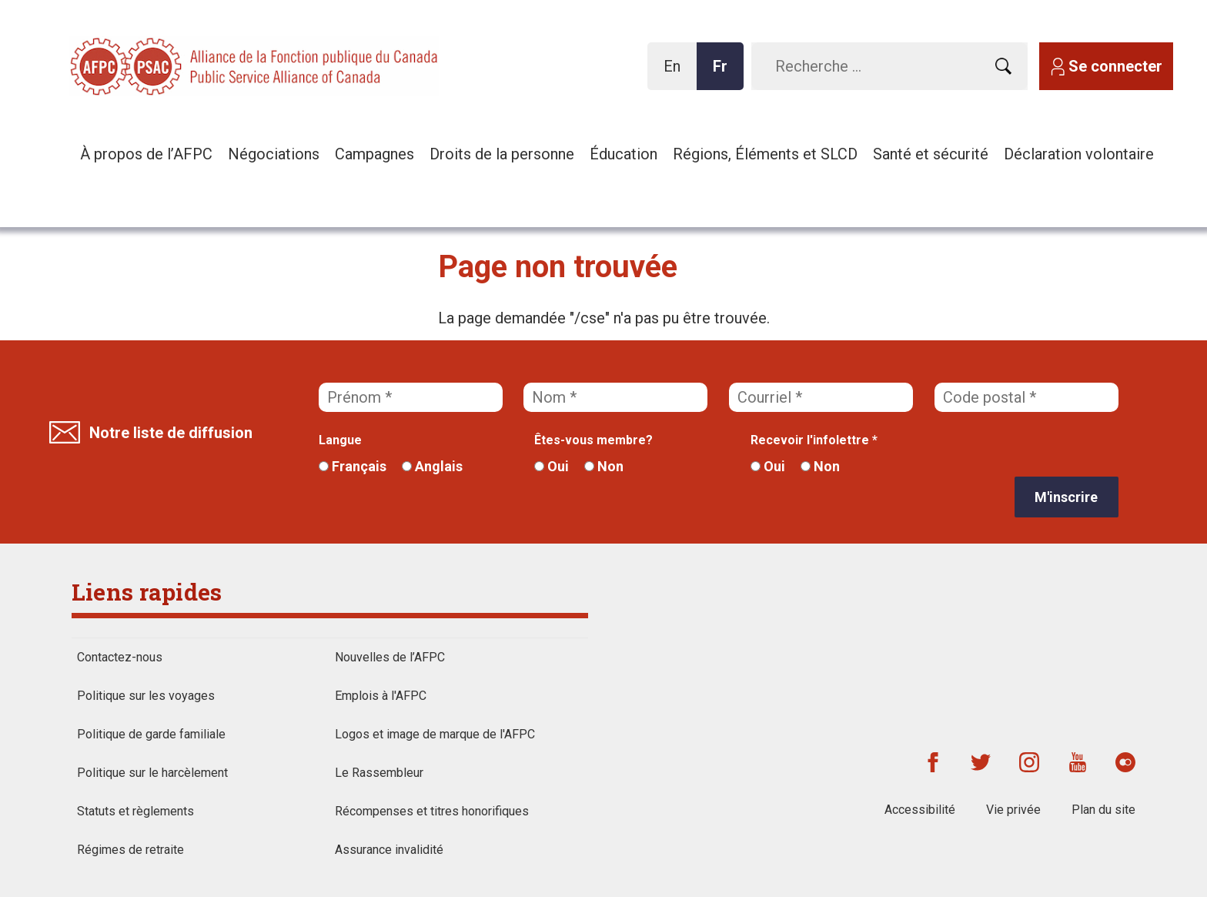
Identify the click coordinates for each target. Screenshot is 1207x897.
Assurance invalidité (389, 849)
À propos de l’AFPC (146, 154)
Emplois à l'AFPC (380, 695)
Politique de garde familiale (151, 734)
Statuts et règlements (135, 811)
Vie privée (1013, 809)
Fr (724, 73)
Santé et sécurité (930, 154)
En (676, 73)
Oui (551, 466)
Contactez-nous (119, 657)
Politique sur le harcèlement (152, 772)
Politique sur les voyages (146, 695)
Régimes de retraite (130, 849)
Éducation (623, 154)
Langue (340, 440)
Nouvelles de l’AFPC (390, 657)
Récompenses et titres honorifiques (432, 811)
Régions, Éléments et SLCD (765, 154)
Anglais (432, 466)
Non (604, 466)
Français (352, 466)
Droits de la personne (502, 154)
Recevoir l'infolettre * (814, 440)
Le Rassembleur (379, 772)
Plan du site (1103, 809)
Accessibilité (919, 809)
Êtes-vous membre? (593, 440)
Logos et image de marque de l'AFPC (435, 734)
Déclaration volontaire (1079, 154)
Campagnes (374, 154)
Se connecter (1115, 66)
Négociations (273, 154)
